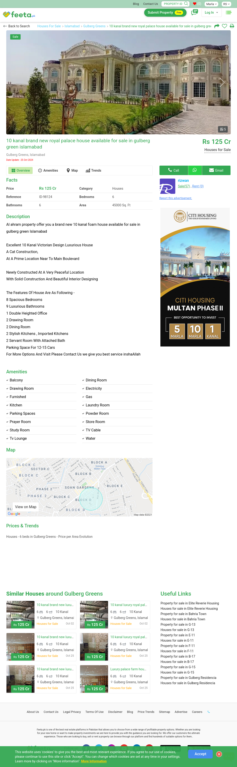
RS (226, 4)
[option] (118, 82)
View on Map (25, 507)
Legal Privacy (72, 712)
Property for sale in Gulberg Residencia (188, 678)
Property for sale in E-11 (178, 635)
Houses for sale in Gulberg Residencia (188, 683)
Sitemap (164, 712)
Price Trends (146, 712)
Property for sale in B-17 (178, 656)
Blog (136, 4)
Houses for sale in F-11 (177, 651)
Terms (94, 712)
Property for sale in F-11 (178, 646)
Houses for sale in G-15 (177, 672)
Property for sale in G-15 (178, 667)
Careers (197, 712)
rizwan (183, 180)
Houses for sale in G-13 (177, 630)
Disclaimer (115, 712)
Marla (211, 4)
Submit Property (165, 12)
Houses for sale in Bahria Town (183, 619)
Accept (200, 754)
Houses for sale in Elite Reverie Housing (189, 608)
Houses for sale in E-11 (177, 640)
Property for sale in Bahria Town (183, 614)
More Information (94, 761)
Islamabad (72, 26)
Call (173, 170)
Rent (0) (198, 186)
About (33, 712)
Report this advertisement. (175, 198)
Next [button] (222, 82)
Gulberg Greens (94, 26)
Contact (51, 712)
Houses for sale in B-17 (177, 662)
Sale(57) (184, 186)
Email (216, 170)
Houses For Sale (49, 26)
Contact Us (150, 4)
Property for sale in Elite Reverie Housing (190, 603)
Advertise (181, 712)
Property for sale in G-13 (178, 624)
